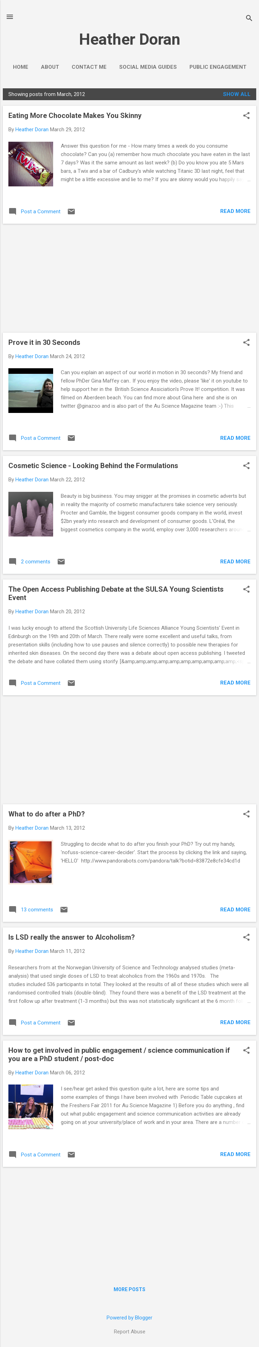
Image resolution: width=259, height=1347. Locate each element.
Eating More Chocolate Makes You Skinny (75, 115)
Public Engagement (217, 67)
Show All (237, 94)
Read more (235, 211)
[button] (246, 116)
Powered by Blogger (129, 1318)
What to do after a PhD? (46, 814)
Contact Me (89, 67)
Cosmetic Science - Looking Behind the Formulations (93, 465)
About (50, 67)
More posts (129, 1289)
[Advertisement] (129, 278)
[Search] (249, 19)
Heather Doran (129, 39)
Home (20, 67)
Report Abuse (129, 1332)
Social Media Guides (148, 67)
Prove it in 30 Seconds (44, 342)
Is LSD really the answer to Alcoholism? (71, 937)
